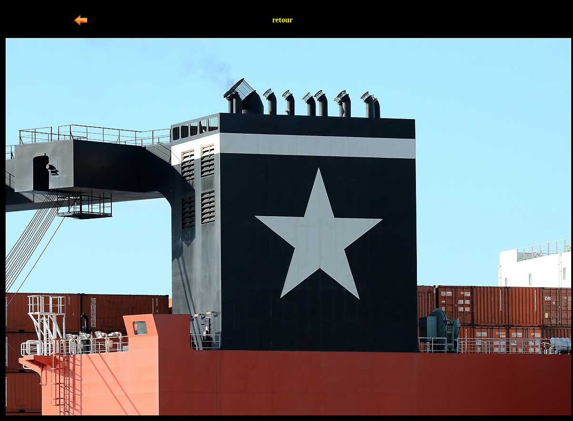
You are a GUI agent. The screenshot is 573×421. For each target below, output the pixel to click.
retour (282, 20)
